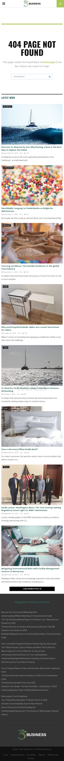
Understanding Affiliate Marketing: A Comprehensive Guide (26, 616)
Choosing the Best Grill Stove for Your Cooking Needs (24, 655)
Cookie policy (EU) (17, 755)
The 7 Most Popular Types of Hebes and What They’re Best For (28, 647)
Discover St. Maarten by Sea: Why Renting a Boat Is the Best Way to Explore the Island (31, 148)
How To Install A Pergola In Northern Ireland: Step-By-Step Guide (28, 644)
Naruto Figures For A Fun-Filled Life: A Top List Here (23, 651)
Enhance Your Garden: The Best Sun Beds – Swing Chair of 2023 (29, 686)
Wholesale (6, 225)
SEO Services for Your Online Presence (18, 662)
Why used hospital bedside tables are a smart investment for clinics (30, 328)
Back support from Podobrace (14, 696)
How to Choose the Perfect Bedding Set (18, 707)
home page (48, 62)
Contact (31, 758)
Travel (5, 347)
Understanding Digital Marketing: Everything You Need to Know (28, 658)
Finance (6, 467)
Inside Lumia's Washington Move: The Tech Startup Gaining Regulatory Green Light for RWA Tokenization (31, 509)
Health (5, 286)
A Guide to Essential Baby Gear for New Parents (21, 704)
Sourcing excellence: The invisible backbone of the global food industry (30, 267)
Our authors (31, 755)
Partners (42, 755)
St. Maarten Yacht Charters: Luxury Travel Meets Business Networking (30, 389)
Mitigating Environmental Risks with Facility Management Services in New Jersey (30, 570)
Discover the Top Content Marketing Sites (19, 612)
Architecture (7, 106)
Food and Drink (8, 167)
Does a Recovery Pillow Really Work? (19, 449)
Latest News (8, 97)
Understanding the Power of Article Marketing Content (24, 690)
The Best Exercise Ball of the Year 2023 (18, 683)
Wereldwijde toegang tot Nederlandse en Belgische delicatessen (27, 210)
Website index (53, 755)
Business (6, 528)
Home (6, 755)
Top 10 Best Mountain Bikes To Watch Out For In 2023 (24, 700)
